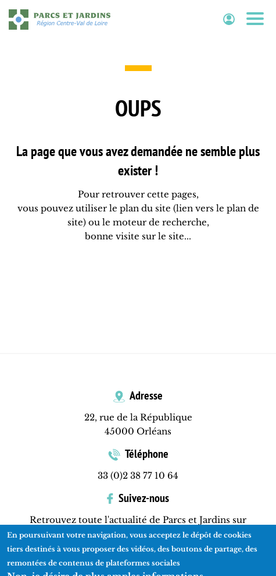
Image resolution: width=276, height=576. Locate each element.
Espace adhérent (229, 19)
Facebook (138, 533)
